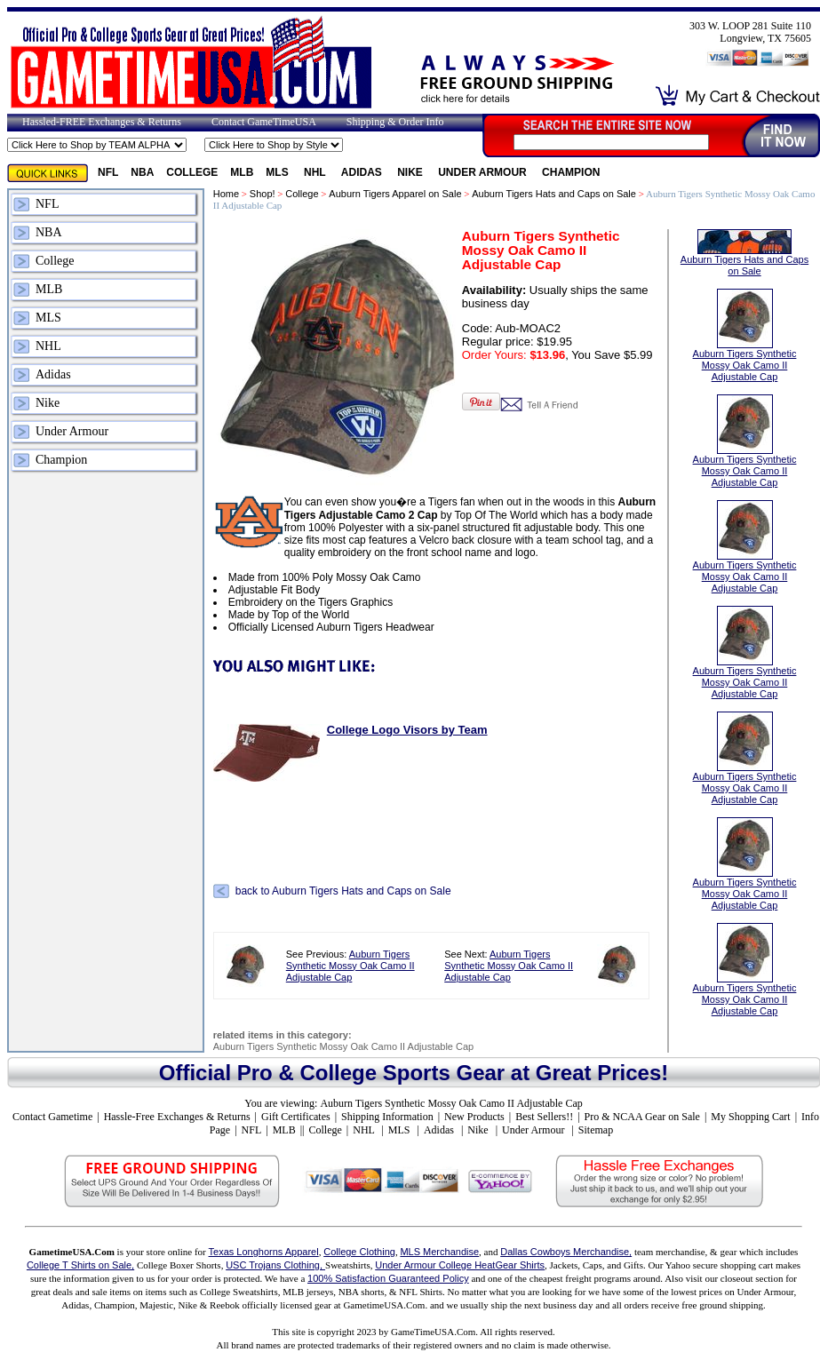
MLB (241, 172)
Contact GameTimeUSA (263, 121)
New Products (474, 1116)
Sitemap (595, 1130)
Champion (571, 172)
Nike (411, 172)
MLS (278, 172)
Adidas (363, 172)
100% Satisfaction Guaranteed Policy (388, 1278)
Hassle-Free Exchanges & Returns (177, 1116)
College (192, 172)
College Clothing (359, 1251)
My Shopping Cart (750, 1116)
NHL (316, 172)
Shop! (262, 193)
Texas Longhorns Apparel (264, 1251)
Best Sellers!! (544, 1116)
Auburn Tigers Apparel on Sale (395, 193)
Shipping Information (387, 1116)
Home (226, 193)
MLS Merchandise (439, 1251)
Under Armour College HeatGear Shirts (460, 1265)
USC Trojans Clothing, (275, 1265)
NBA (142, 172)
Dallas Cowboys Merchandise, (566, 1251)
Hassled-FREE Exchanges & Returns (101, 121)
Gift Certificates (295, 1116)
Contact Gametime (52, 1116)
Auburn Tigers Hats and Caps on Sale (554, 193)
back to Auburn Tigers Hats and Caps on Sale (343, 891)
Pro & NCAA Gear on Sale (642, 1116)
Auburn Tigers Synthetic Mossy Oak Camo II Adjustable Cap (350, 965)
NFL (108, 172)
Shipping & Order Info (395, 121)
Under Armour (483, 172)
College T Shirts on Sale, (80, 1265)
